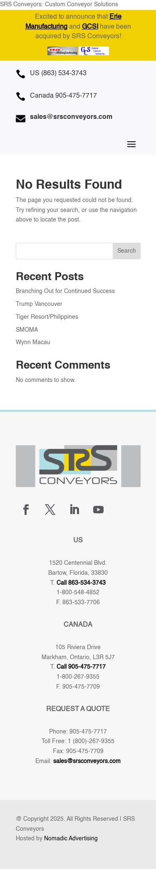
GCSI (90, 27)
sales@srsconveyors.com (87, 761)
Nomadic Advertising (71, 839)
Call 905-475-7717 (81, 667)
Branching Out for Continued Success (65, 291)
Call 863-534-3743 (81, 583)
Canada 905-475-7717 (63, 96)
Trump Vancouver (39, 304)
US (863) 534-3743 (58, 73)
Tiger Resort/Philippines (47, 317)
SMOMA (27, 330)
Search (126, 251)
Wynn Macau (33, 342)
